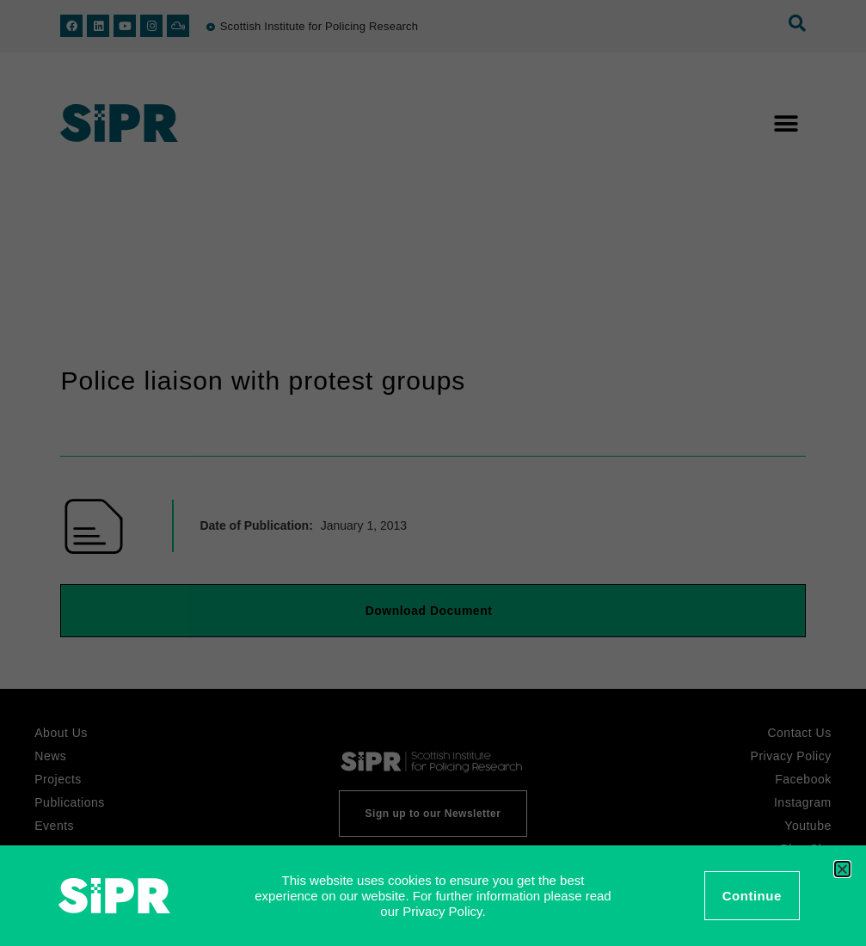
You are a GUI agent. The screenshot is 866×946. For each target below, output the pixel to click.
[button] (842, 869)
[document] (433, 473)
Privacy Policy (442, 911)
